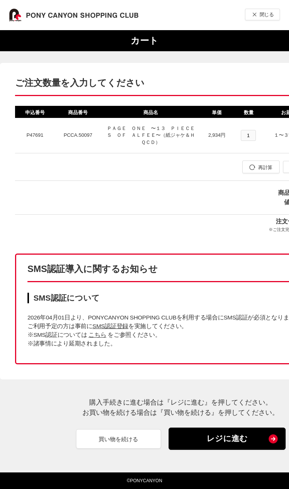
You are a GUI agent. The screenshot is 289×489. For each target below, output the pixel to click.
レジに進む (227, 438)
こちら (97, 335)
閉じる (267, 14)
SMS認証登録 (110, 326)
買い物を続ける (118, 439)
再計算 (265, 167)
